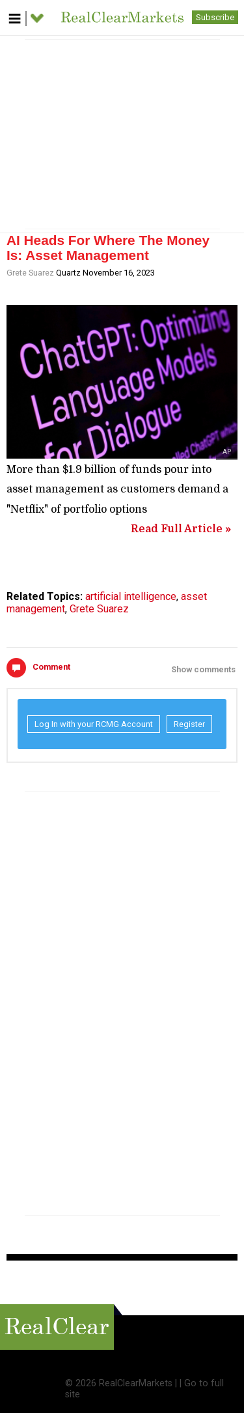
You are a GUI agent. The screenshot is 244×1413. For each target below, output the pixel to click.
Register (189, 724)
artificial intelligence (130, 596)
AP (227, 451)
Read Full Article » (181, 529)
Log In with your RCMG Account (93, 724)
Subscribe (215, 17)
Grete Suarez (30, 273)
